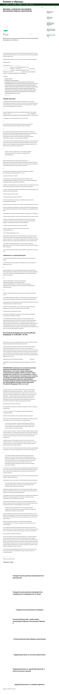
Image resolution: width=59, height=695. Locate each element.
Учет (24, 4)
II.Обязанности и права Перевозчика (11, 80)
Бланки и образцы (13, 1)
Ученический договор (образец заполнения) (29, 639)
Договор (7, 4)
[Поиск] (55, 7)
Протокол (31, 4)
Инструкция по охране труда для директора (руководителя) (50, 24)
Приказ (27, 4)
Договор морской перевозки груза (50, 18)
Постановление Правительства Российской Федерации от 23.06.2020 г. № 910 (19, 81)
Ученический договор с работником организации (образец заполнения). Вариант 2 (29, 621)
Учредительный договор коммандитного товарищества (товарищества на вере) (28, 593)
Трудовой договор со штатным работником (29, 655)
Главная (4, 4)
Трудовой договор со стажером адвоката (29, 684)
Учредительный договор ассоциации (29, 610)
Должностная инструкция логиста (51, 35)
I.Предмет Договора (8, 78)
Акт (10, 4)
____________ (7, 94)
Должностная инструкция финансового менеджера (51, 30)
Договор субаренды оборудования (50, 12)
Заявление (14, 4)
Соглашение (20, 4)
